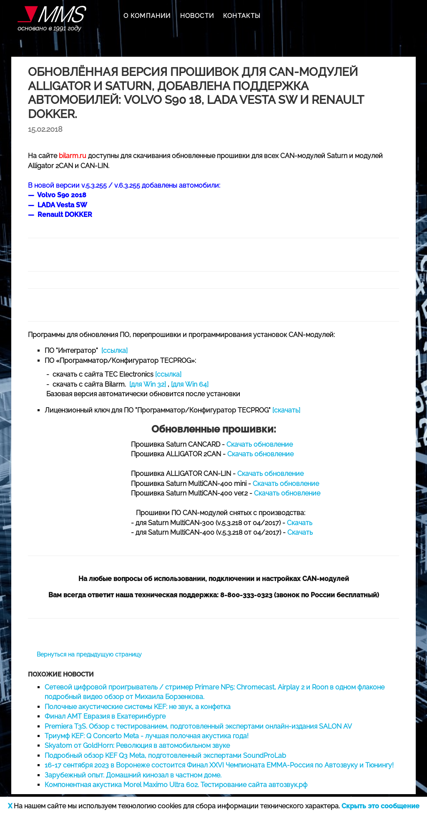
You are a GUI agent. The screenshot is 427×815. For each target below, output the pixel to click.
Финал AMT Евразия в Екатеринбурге (105, 716)
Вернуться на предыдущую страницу (89, 654)
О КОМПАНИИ (147, 16)
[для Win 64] (189, 384)
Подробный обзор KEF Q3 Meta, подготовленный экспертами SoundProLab (165, 756)
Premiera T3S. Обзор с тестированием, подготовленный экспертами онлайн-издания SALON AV (198, 726)
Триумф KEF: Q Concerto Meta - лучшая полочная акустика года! (147, 736)
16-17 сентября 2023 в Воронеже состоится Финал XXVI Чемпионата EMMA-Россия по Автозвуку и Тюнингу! (219, 765)
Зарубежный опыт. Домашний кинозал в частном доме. (133, 775)
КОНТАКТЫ (242, 16)
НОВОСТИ (197, 16)
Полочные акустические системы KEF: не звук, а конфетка (138, 707)
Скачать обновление (259, 444)
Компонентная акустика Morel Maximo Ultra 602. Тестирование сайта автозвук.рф (176, 785)
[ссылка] (114, 351)
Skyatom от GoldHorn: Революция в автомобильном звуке (137, 746)
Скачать (299, 523)
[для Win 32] (147, 384)
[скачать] (286, 410)
